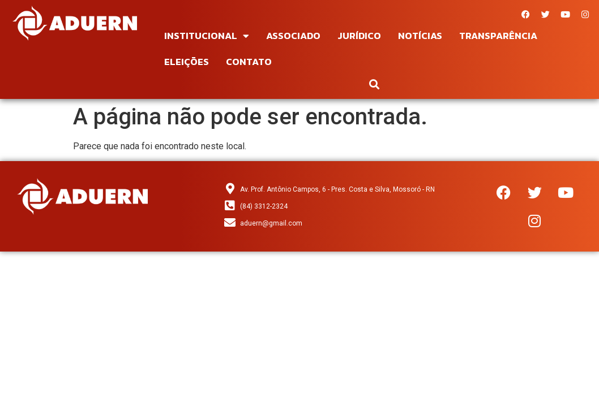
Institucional (206, 35)
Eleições (186, 61)
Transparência (498, 35)
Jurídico (359, 35)
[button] (374, 84)
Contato (249, 61)
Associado (293, 35)
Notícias (420, 35)
